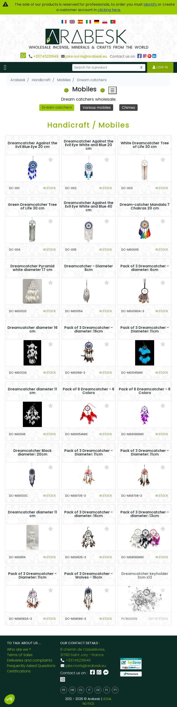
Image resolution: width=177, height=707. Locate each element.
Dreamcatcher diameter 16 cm (32, 329)
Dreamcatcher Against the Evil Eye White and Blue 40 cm (88, 206)
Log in (160, 67)
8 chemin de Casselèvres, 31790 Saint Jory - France (82, 652)
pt (115, 690)
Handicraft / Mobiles (88, 125)
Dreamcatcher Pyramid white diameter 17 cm (32, 268)
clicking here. (109, 9)
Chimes (128, 107)
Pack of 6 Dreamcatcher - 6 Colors (88, 391)
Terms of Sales (20, 654)
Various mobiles (97, 107)
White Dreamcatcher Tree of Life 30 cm (145, 145)
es (80, 690)
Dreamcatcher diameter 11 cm (32, 391)
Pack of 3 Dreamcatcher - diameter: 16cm (88, 329)
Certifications (19, 671)
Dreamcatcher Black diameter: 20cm (32, 452)
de (98, 690)
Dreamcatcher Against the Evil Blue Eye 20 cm (32, 145)
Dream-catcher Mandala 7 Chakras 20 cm (145, 206)
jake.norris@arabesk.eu (86, 56)
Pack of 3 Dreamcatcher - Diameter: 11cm (144, 329)
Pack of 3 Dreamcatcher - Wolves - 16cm (88, 575)
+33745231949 (45, 56)
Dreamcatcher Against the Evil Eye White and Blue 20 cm (88, 145)
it (89, 690)
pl (106, 690)
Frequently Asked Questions (31, 665)
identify (151, 4)
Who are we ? (19, 649)
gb (72, 690)
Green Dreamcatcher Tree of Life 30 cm (32, 206)
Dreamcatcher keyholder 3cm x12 (144, 575)
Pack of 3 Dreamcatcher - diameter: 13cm (144, 514)
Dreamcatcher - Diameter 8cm (88, 268)
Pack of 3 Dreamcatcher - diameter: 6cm (144, 268)
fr (63, 690)
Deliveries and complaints (29, 660)
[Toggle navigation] (5, 67)
